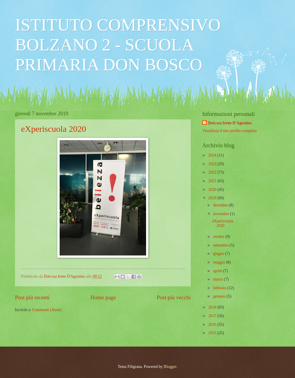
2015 (212, 333)
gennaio (220, 296)
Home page (103, 297)
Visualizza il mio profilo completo (229, 131)
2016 (212, 324)
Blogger (170, 366)
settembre (221, 245)
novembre (221, 214)
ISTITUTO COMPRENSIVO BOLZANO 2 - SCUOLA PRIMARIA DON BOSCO (118, 44)
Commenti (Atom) (47, 310)
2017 (212, 316)
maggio (219, 262)
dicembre (221, 205)
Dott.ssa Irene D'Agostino (229, 123)
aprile (218, 271)
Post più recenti (32, 297)
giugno (219, 253)
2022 (212, 172)
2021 (212, 181)
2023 (212, 164)
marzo (218, 279)
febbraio (220, 288)
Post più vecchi (174, 297)
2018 (212, 307)
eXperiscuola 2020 (53, 128)
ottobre (219, 236)
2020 (212, 189)
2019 (212, 198)
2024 (212, 155)
